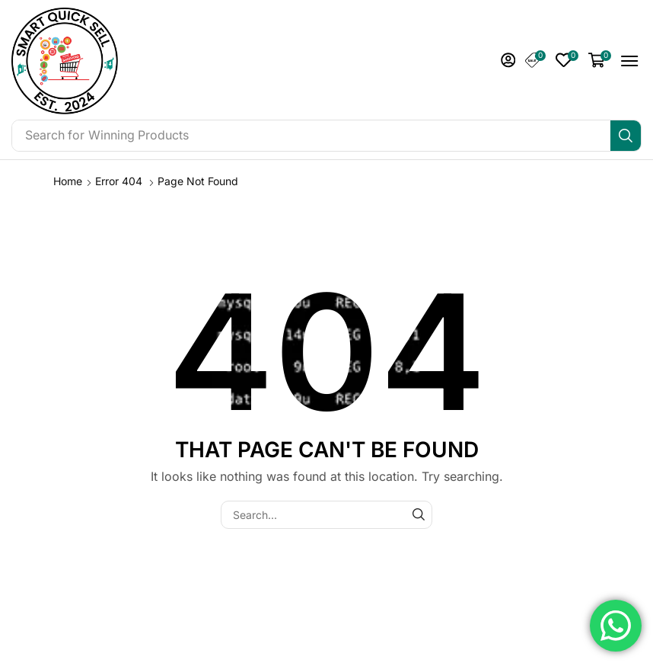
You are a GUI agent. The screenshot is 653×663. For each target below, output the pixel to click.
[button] (508, 60)
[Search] (625, 135)
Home (67, 181)
